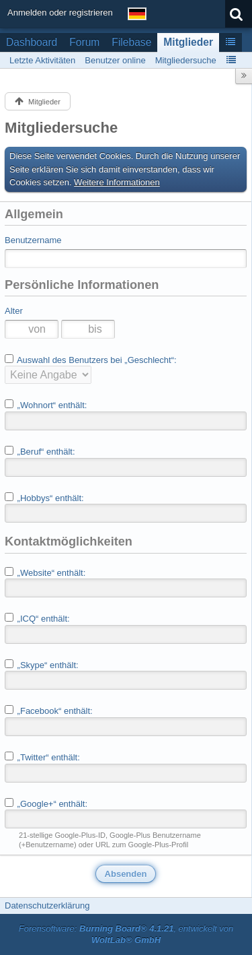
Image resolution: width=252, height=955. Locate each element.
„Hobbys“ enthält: (44, 497)
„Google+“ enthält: (46, 803)
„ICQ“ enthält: (37, 618)
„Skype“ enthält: (42, 664)
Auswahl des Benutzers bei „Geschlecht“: (91, 359)
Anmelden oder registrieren (60, 12)
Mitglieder (188, 42)
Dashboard (31, 42)
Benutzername (33, 240)
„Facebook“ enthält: (49, 710)
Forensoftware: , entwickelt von (126, 934)
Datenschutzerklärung (47, 905)
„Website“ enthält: (45, 572)
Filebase (131, 42)
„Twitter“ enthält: (42, 757)
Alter (14, 311)
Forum (84, 42)
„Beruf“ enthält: (40, 451)
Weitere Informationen (117, 182)
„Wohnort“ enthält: (46, 404)
